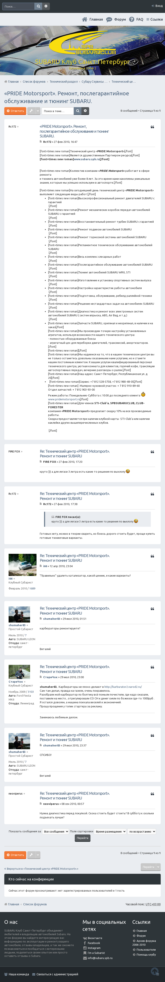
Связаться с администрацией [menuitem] (57, 974)
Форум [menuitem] (120, 19)
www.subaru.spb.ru (87, 159)
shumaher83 (17, 625)
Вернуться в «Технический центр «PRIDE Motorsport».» (42, 868)
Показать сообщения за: (39, 831)
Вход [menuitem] (159, 6)
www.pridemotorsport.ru (64, 399)
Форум (141, 935)
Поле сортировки (98, 831)
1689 (32, 588)
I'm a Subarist (96, 952)
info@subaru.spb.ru (100, 957)
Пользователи (146, 949)
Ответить (17, 110)
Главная (96, 19)
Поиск (38, 6)
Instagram (94, 947)
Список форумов (35, 904)
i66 (10, 578)
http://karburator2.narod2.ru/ (123, 686)
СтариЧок (16, 681)
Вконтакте (95, 937)
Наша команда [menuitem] (19, 974)
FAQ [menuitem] (139, 19)
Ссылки (156, 19)
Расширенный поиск (46, 6)
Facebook (94, 942)
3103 (31, 691)
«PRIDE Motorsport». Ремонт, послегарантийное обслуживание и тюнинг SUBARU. (74, 131)
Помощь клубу (146, 954)
